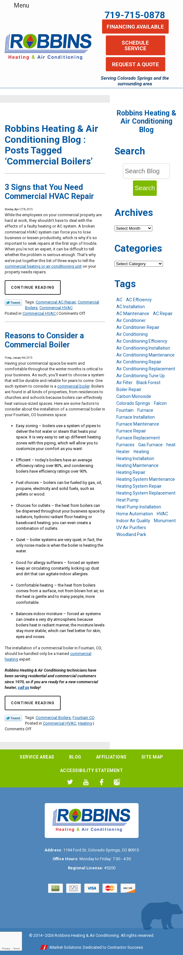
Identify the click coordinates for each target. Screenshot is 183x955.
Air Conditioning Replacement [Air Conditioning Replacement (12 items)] (145, 368)
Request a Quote (135, 64)
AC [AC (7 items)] (119, 299)
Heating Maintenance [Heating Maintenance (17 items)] (137, 465)
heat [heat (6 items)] (170, 444)
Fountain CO (83, 717)
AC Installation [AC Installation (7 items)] (130, 306)
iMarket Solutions (65, 947)
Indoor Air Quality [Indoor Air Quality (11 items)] (133, 520)
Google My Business (117, 781)
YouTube (85, 781)
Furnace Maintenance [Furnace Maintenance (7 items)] (137, 424)
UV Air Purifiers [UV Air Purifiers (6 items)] (131, 527)
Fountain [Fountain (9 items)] (125, 410)
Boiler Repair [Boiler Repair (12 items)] (128, 389)
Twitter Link (13, 302)
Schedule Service (135, 45)
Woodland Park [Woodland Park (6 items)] (131, 534)
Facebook (101, 781)
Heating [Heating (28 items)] (141, 451)
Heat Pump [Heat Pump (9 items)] (127, 499)
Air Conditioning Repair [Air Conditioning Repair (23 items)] (138, 361)
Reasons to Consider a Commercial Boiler (44, 340)
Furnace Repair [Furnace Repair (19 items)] (131, 430)
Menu (21, 5)
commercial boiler (73, 386)
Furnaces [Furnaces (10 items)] (125, 444)
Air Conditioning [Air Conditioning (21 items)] (132, 334)
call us (23, 687)
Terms (16, 948)
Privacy (6, 948)
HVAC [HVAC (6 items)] (162, 513)
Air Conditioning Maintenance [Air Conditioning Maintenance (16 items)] (145, 354)
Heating (85, 723)
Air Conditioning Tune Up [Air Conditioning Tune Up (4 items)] (140, 375)
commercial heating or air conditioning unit (43, 266)
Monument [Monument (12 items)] (165, 520)
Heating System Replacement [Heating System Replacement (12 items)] (145, 493)
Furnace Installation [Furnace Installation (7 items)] (135, 417)
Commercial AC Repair (56, 302)
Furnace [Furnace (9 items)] (145, 410)
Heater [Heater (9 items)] (123, 451)
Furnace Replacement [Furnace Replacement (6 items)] (138, 437)
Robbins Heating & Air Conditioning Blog (146, 121)
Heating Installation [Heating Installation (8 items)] (135, 458)
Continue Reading (32, 287)
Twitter (70, 781)
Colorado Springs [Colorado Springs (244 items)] (133, 403)
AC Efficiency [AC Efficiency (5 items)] (139, 299)
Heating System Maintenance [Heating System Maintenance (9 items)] (145, 479)
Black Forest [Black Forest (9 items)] (148, 382)
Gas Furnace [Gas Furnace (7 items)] (150, 444)
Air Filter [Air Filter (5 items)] (124, 382)
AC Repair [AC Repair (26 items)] (163, 313)
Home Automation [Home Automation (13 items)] (134, 513)
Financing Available (135, 27)
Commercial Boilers (53, 717)
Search (145, 188)
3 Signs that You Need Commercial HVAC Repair (49, 192)
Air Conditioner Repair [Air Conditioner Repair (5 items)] (138, 327)
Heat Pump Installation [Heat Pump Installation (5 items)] (138, 506)
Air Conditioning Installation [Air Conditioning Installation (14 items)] (143, 348)
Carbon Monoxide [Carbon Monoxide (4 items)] (133, 396)
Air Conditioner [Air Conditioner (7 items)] (131, 320)
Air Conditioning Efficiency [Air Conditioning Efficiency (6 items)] (141, 341)
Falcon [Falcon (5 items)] (160, 403)
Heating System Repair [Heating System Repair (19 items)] (139, 486)
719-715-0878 (134, 14)
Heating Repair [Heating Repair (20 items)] (130, 472)
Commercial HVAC (56, 307)
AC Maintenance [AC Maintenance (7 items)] (132, 313)
